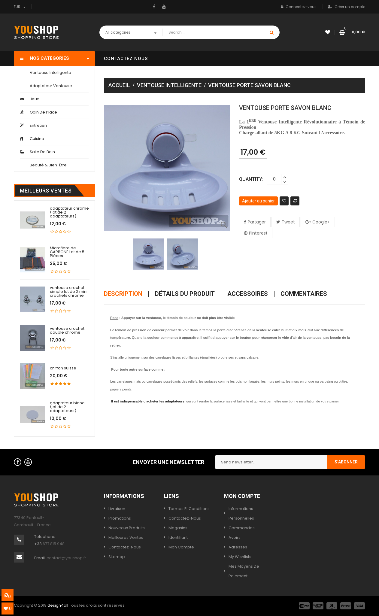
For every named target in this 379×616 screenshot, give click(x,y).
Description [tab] (123, 294)
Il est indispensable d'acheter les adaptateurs (147, 401)
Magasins (177, 528)
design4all (57, 605)
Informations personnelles (241, 513)
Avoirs (235, 537)
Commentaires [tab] (303, 294)
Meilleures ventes (125, 537)
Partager (257, 222)
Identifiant (178, 537)
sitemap (116, 557)
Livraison (116, 508)
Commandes (242, 528)
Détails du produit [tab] (185, 294)
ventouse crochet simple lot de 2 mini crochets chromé (68, 291)
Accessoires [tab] (247, 294)
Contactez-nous (124, 547)
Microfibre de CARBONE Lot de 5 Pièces (67, 252)
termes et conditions (189, 508)
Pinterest (258, 233)
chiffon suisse (63, 368)
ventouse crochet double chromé (67, 330)
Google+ (321, 222)
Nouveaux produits (126, 528)
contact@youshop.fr (66, 558)
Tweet (288, 222)
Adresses (238, 547)
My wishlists (240, 557)
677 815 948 (54, 544)
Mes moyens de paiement (244, 571)
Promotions (119, 518)
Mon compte (181, 547)
